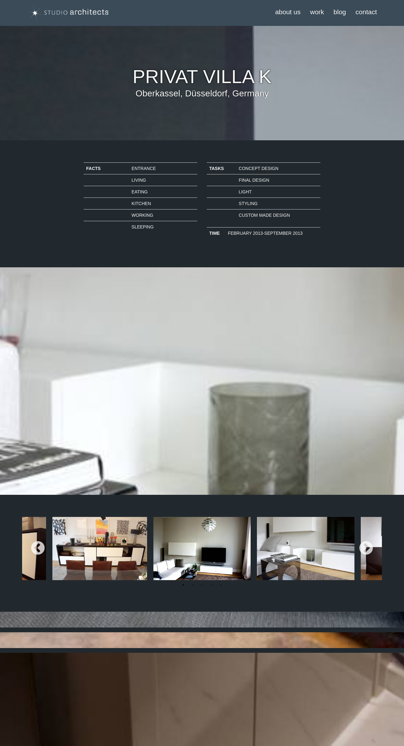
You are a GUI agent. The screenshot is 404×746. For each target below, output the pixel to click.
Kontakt (29, 716)
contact (366, 11)
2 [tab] (192, 585)
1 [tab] (183, 585)
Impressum (33, 703)
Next (366, 548)
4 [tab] (211, 585)
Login (89, 703)
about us (288, 11)
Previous (38, 548)
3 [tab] (202, 585)
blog (340, 11)
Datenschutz (34, 709)
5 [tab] (221, 585)
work (317, 11)
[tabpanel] (202, 548)
